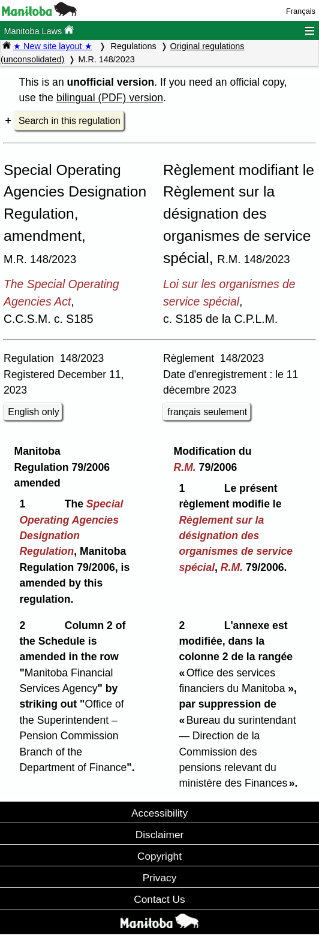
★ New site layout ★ (52, 46)
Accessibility (159, 813)
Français (300, 11)
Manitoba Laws (39, 30)
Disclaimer (160, 835)
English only (33, 412)
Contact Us (159, 899)
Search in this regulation (70, 121)
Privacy (160, 878)
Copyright (159, 856)
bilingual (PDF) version (109, 98)
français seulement (207, 412)
